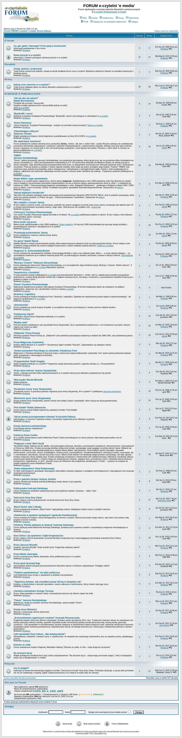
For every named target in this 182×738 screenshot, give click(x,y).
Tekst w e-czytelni (21, 107)
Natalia (164, 245)
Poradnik (10, 64)
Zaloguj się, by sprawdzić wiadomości (108, 22)
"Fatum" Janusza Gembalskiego (30, 600)
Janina (164, 148)
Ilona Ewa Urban (164, 501)
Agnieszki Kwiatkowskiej (45, 515)
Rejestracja (132, 18)
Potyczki (10, 664)
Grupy (120, 18)
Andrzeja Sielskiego (44, 525)
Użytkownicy (106, 18)
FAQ (83, 18)
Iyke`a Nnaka (27, 507)
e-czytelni (104, 116)
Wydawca (26, 50)
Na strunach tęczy (23, 653)
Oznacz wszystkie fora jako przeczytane (20, 678)
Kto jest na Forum (15, 682)
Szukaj (93, 18)
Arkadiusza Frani (45, 350)
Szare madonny (66, 224)
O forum (9, 40)
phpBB (86, 734)
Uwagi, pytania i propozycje (28, 69)
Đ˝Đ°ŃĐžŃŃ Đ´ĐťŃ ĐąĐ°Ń (49, 691)
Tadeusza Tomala (26, 132)
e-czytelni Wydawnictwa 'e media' (110, 12)
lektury (120, 187)
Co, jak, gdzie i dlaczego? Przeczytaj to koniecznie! (40, 46)
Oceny (8, 79)
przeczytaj (96, 207)
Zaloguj (133, 22)
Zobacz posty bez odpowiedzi (166, 31)
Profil (84, 22)
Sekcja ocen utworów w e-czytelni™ (32, 84)
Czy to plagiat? (21, 668)
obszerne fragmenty (112, 391)
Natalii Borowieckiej (26, 99)
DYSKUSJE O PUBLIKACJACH (22, 94)
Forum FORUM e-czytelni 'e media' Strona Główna (27, 31)
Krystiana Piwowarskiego (31, 284)
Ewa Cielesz (164, 625)
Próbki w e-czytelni (105, 245)
